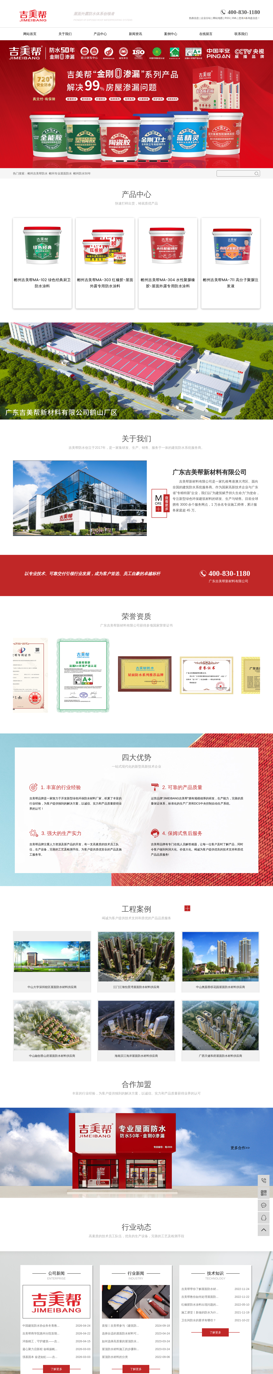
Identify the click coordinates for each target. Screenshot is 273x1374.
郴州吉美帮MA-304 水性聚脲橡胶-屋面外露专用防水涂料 (168, 283)
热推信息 (194, 18)
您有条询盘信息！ (249, 18)
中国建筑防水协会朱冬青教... (41, 1325)
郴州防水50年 (82, 173)
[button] (109, 161)
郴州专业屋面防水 (60, 173)
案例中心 (170, 34)
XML (234, 18)
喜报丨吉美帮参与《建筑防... (120, 1325)
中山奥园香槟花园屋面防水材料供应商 (220, 987)
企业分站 (206, 18)
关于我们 (65, 34)
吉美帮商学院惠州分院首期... (41, 1333)
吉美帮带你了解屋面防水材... (199, 1289)
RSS (227, 18)
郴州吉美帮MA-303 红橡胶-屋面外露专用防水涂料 (105, 283)
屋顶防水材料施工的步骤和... (120, 1349)
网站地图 (218, 18)
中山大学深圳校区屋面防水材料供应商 (52, 987)
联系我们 (241, 34)
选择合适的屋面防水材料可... (120, 1333)
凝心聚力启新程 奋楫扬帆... (39, 1349)
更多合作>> (240, 1148)
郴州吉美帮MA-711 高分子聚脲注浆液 (231, 283)
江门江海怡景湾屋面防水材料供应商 (136, 987)
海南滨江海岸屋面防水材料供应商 (136, 1055)
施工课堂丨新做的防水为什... (199, 1312)
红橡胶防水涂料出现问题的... (199, 1304)
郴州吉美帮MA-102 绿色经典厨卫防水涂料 (42, 283)
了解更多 (56, 1369)
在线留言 (205, 34)
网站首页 (29, 34)
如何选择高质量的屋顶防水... (120, 1341)
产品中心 (100, 34)
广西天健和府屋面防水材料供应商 (220, 1055)
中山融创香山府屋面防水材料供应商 (52, 1055)
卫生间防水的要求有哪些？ (198, 1320)
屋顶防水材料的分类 (115, 1357)
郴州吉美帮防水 (37, 173)
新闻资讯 (135, 34)
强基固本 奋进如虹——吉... (39, 1357)
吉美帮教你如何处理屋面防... (199, 1296)
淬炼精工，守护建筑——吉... (41, 1341)
